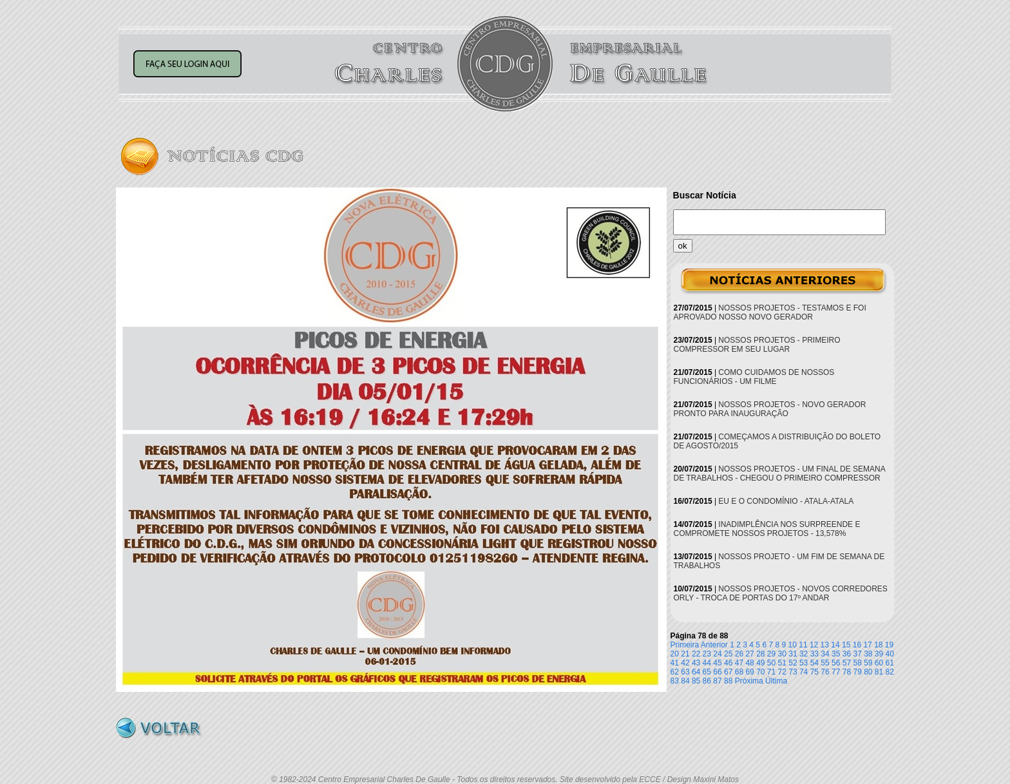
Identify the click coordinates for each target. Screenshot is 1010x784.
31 (792, 653)
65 (707, 671)
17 (867, 644)
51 (782, 662)
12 (814, 644)
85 (696, 680)
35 (836, 653)
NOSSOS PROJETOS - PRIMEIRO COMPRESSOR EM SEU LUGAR (757, 345)
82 (890, 671)
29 (771, 653)
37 (857, 653)
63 (685, 671)
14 (835, 644)
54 (814, 662)
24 (717, 653)
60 (879, 662)
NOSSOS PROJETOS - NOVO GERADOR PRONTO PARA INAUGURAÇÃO (770, 409)
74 (803, 671)
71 (771, 671)
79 (857, 671)
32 (803, 653)
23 (707, 653)
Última (776, 680)
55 (825, 662)
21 (685, 653)
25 (728, 653)
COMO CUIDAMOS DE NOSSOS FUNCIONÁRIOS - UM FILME (754, 377)
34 (825, 653)
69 (749, 671)
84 (685, 680)
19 (889, 644)
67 (728, 671)
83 (675, 680)
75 (814, 671)
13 (825, 644)
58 (857, 662)
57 (847, 662)
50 (771, 662)
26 (739, 653)
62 (675, 671)
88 (728, 680)
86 (707, 680)
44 (707, 662)
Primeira (685, 644)
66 (717, 671)
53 (803, 662)
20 (675, 653)
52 (792, 662)
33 (814, 653)
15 (846, 644)
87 (717, 680)
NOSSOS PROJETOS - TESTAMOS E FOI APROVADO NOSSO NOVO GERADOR (770, 312)
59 (868, 662)
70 (760, 671)
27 (749, 653)
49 (760, 662)
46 (728, 662)
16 (857, 644)
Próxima (749, 680)
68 (739, 671)
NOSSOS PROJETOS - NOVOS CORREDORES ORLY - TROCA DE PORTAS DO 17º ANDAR (781, 593)
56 (836, 662)
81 (879, 671)
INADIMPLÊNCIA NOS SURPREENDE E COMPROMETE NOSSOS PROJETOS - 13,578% (767, 529)
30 (782, 653)
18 (878, 644)
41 (675, 662)
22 (696, 653)
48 (749, 662)
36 (847, 653)
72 (782, 671)
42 (685, 662)
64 (696, 671)
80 (868, 671)
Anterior (714, 644)
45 (717, 662)
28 (760, 653)
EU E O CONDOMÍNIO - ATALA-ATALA (785, 501)
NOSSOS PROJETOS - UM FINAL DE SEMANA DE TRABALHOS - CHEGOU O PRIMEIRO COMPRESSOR (780, 473)
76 (825, 671)
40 (890, 653)
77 (836, 671)
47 (739, 662)
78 (847, 671)
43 (696, 662)
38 (868, 653)
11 (803, 644)
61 (890, 662)
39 (879, 653)
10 (792, 644)
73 (792, 671)
